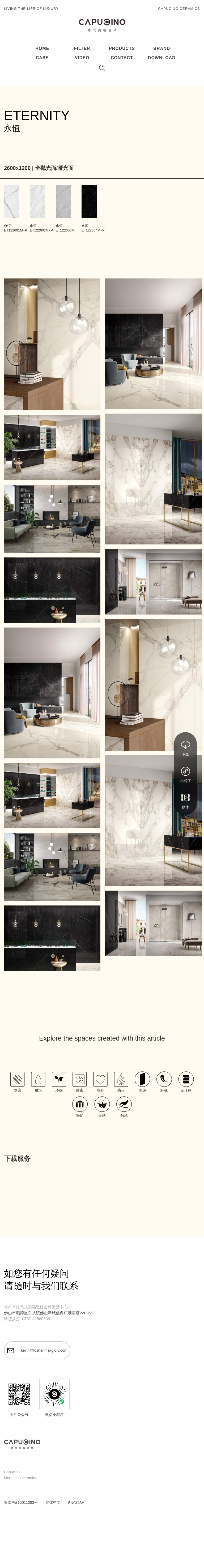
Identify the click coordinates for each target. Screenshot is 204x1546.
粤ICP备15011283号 (21, 1502)
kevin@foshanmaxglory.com (37, 1350)
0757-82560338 (36, 1318)
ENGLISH (76, 1503)
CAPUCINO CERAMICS (179, 9)
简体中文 (53, 1502)
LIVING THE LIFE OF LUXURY (31, 9)
